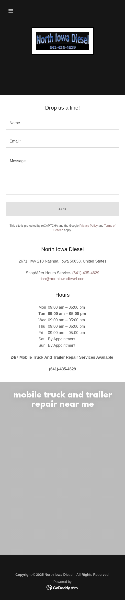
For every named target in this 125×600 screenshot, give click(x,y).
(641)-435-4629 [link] (85, 273)
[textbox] (62, 123)
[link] (62, 41)
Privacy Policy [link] (89, 225)
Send (62, 209)
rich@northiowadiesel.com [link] (63, 279)
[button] (11, 11)
